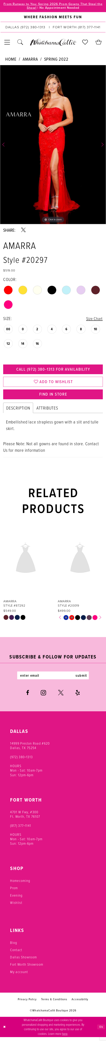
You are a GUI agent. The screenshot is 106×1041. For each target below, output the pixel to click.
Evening (16, 899)
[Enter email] (53, 679)
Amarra (30, 59)
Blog (13, 946)
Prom (14, 891)
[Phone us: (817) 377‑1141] (76, 28)
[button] (7, 42)
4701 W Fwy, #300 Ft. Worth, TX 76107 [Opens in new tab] (25, 818)
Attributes (47, 411)
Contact (16, 953)
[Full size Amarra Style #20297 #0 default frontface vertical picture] (53, 145)
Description (18, 411)
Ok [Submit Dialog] (101, 1031)
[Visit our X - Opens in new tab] (61, 696)
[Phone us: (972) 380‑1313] (25, 28)
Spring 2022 (56, 59)
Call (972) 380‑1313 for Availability (53, 370)
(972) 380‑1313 (21, 760)
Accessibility (80, 1003)
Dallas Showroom (23, 960)
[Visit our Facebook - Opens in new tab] (27, 696)
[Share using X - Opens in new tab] (23, 230)
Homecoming (20, 884)
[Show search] (20, 42)
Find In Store (53, 397)
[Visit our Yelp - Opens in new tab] (77, 696)
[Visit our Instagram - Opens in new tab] (43, 697)
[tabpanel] (53, 145)
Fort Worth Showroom (26, 968)
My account (19, 975)
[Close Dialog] (4, 1030)
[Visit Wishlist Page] (85, 42)
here (64, 1037)
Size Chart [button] (94, 319)
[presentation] (26, 562)
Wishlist (16, 906)
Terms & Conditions (54, 1003)
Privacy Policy (27, 1003)
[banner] (53, 42)
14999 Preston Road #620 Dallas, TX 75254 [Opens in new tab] (30, 749)
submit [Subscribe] (84, 679)
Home (10, 59)
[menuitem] (53, 18)
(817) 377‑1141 (20, 829)
